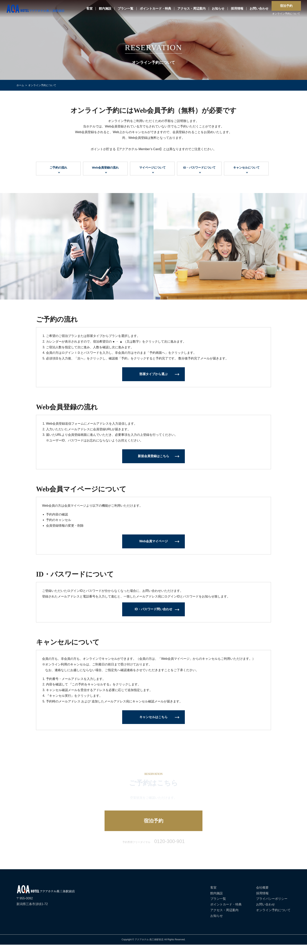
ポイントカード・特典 (155, 8)
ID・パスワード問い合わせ (153, 609)
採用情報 (237, 8)
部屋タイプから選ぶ (153, 374)
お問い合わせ (259, 8)
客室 (89, 8)
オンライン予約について (286, 13)
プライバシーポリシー (271, 899)
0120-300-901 (169, 841)
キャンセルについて (246, 167)
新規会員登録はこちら (153, 456)
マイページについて (152, 167)
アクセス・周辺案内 (191, 8)
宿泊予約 (286, 5)
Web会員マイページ (153, 541)
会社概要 (262, 888)
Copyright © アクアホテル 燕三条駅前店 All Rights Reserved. (153, 939)
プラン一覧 (125, 8)
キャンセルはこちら (153, 717)
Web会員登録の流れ (105, 167)
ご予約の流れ (58, 167)
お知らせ (218, 8)
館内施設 (105, 8)
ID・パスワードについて (199, 167)
